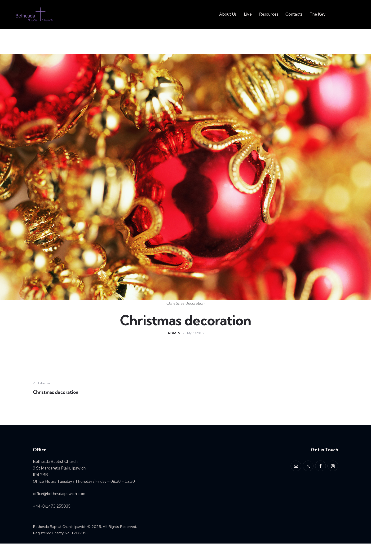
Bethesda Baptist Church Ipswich (60, 527)
